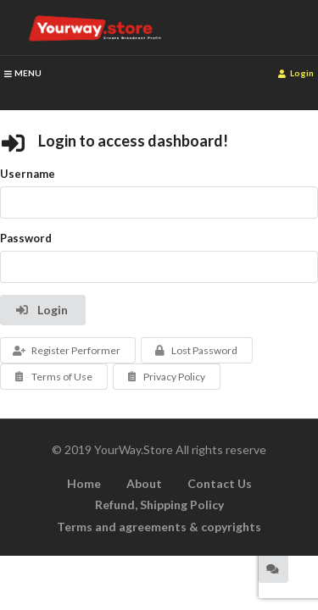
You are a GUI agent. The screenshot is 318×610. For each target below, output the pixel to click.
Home (84, 483)
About (144, 483)
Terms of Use (52, 376)
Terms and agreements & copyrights (159, 526)
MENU (23, 73)
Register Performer (66, 350)
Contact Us (219, 483)
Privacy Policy (165, 376)
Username (27, 173)
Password (26, 238)
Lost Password (195, 350)
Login (296, 73)
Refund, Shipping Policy (159, 504)
